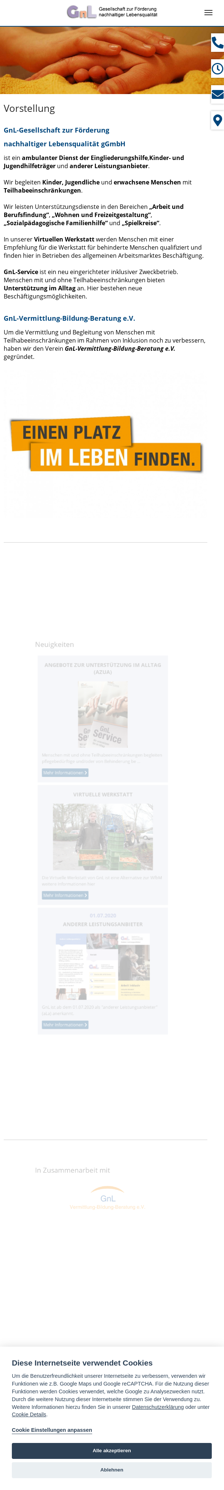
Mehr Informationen (70, 780)
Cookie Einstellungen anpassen (52, 1430)
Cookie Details (29, 1414)
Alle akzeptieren (112, 1450)
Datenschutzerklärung (158, 1407)
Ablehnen (111, 1470)
